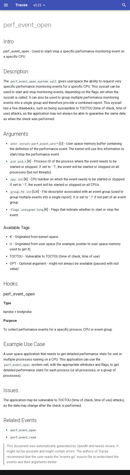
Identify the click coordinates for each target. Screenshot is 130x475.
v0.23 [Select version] (37, 5)
